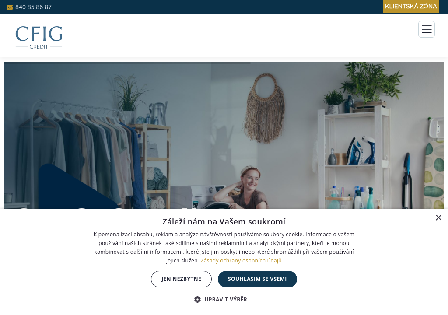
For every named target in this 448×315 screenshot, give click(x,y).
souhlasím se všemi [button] (257, 279)
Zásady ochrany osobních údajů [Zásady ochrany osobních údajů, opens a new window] (241, 260)
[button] (224, 299)
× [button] (438, 218)
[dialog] (224, 262)
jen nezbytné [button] (181, 279)
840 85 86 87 (33, 7)
